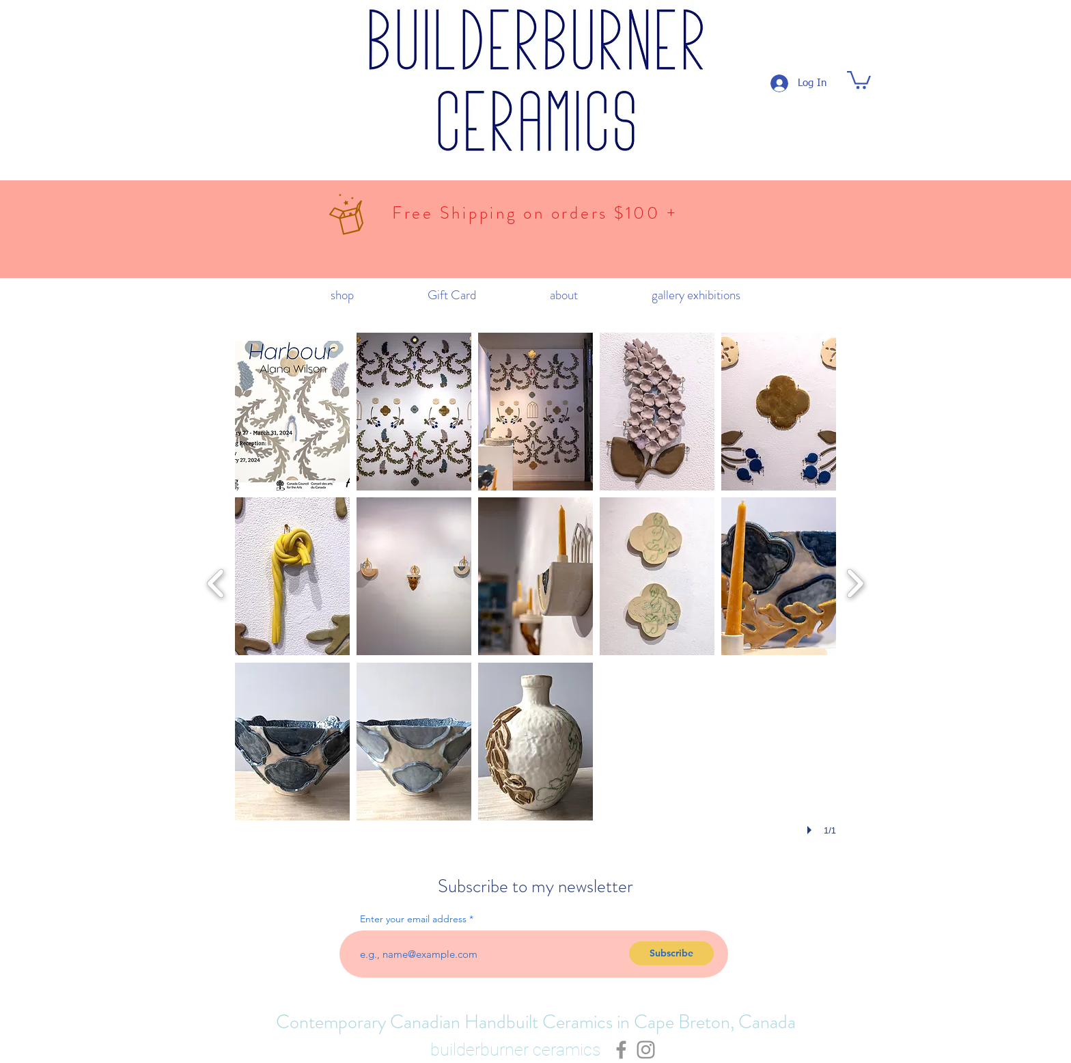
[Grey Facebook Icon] (621, 1050)
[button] (859, 79)
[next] (854, 582)
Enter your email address (413, 919)
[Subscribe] (671, 953)
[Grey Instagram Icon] (646, 1050)
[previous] (216, 582)
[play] (811, 830)
